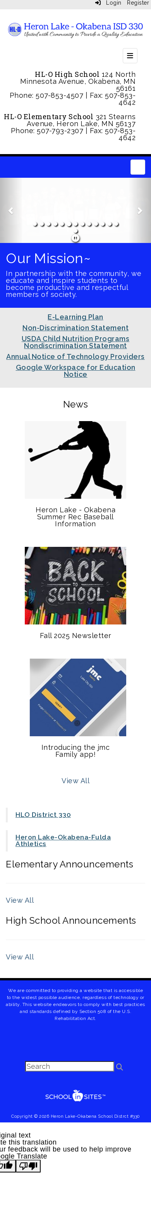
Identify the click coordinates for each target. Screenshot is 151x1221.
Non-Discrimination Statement (75, 328)
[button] (11, 210)
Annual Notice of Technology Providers (75, 356)
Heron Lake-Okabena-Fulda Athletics (63, 840)
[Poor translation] (28, 1166)
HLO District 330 (43, 815)
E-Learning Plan (75, 317)
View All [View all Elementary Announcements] (20, 900)
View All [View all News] (75, 781)
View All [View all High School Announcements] (20, 957)
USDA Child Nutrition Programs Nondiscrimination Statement (76, 342)
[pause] (76, 238)
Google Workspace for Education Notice (76, 370)
